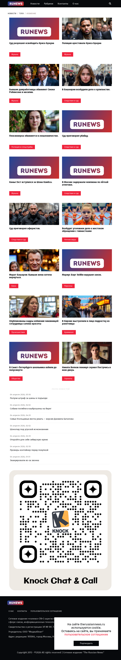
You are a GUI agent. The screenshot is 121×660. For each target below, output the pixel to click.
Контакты (63, 3)
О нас (76, 3)
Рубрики (48, 3)
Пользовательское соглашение (46, 611)
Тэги (21, 13)
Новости (35, 3)
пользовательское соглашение (86, 634)
